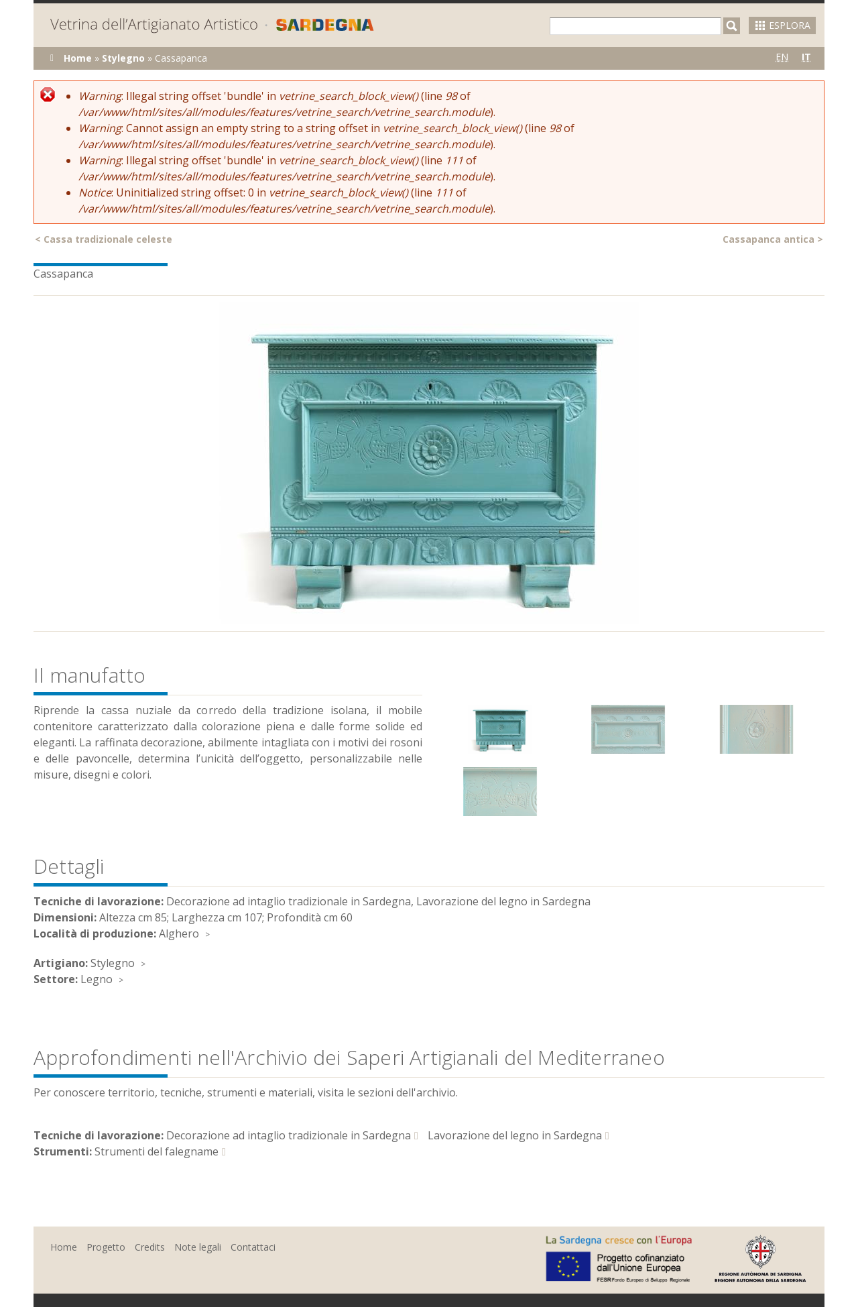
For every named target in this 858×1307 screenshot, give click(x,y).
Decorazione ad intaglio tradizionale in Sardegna (288, 1135)
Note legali (197, 1247)
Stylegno (123, 58)
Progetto (105, 1247)
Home (78, 58)
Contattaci (253, 1247)
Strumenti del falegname (157, 1151)
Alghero (179, 933)
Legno (96, 979)
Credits (150, 1247)
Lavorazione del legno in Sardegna (515, 1135)
